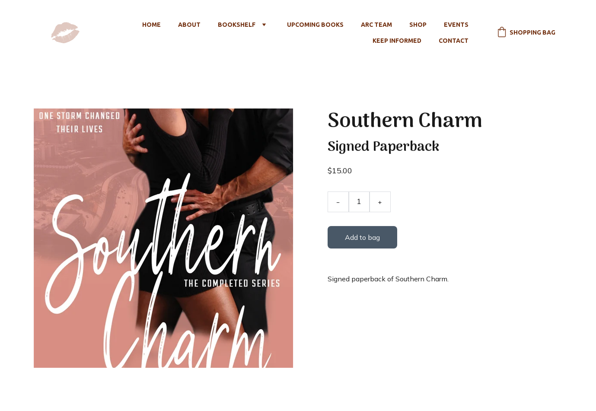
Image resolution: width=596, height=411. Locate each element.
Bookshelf (236, 24)
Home (151, 24)
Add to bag (361, 237)
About (189, 24)
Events (456, 24)
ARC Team (376, 24)
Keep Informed (397, 40)
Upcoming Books (315, 24)
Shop (418, 24)
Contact (454, 40)
